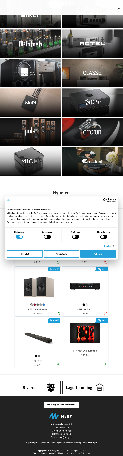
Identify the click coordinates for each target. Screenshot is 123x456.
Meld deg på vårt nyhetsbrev (61, 405)
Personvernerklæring (72, 443)
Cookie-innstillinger (89, 443)
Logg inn (108, 8)
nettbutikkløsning (58, 453)
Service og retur (57, 443)
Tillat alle (98, 254)
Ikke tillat (25, 254)
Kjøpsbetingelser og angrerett (37, 443)
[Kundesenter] (99, 8)
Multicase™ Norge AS (81, 453)
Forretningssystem (40, 453)
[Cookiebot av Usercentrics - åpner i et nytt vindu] (105, 200)
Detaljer (107, 246)
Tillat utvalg (61, 254)
